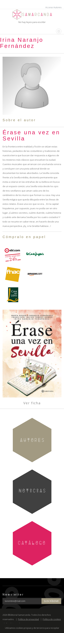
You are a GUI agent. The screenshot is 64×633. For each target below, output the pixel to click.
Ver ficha (32, 403)
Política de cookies (52, 619)
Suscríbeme (51, 601)
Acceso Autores (53, 7)
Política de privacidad (28, 619)
